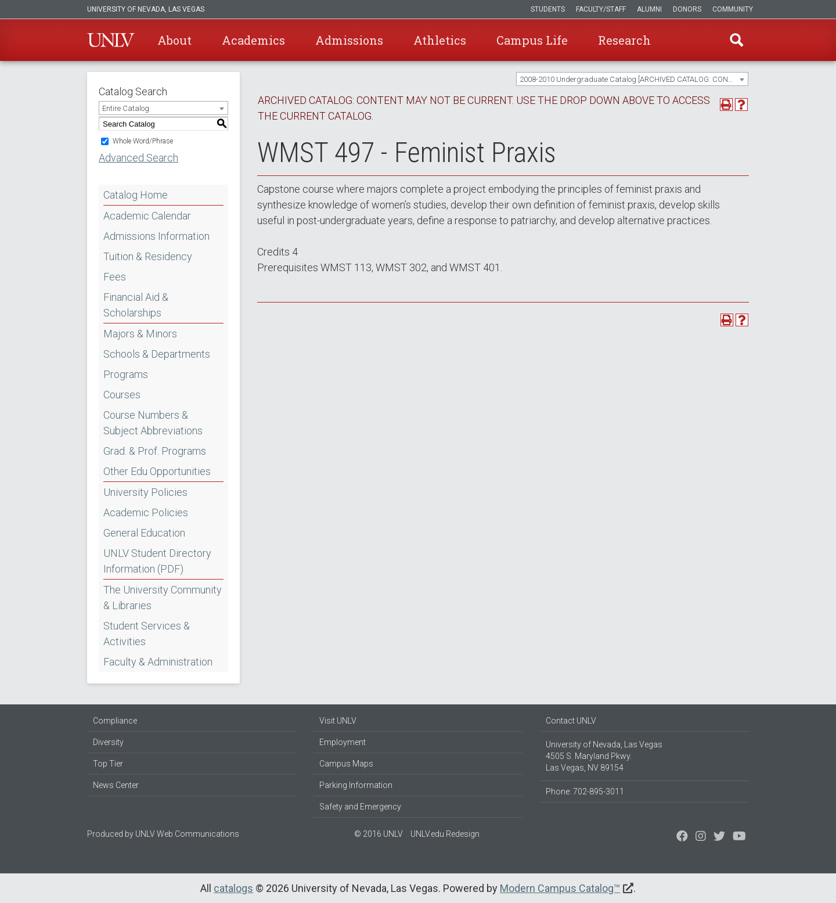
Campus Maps (346, 763)
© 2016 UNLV (378, 834)
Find (737, 40)
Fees (114, 277)
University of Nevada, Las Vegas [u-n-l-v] (145, 9)
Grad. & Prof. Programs (154, 451)
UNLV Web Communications (187, 834)
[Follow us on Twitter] (701, 837)
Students (548, 9)
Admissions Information (156, 236)
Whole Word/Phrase (143, 141)
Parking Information (355, 785)
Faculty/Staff (601, 9)
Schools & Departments (156, 354)
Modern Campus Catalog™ (560, 888)
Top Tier (108, 763)
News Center (116, 785)
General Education (144, 533)
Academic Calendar (147, 216)
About (174, 40)
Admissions (349, 40)
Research (624, 40)
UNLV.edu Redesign (445, 834)
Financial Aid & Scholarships (135, 305)
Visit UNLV (337, 720)
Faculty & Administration (157, 662)
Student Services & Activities (146, 633)
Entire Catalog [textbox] (125, 108)
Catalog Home (135, 195)
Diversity (108, 742)
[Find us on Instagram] (719, 837)
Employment (342, 742)
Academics (253, 40)
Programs (125, 374)
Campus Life (532, 40)
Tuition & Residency (147, 256)
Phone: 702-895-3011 (585, 791)
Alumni (649, 9)
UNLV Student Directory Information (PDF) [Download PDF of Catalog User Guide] (157, 561)
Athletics (439, 40)
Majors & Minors (140, 334)
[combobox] (632, 79)
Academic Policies (145, 512)
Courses (121, 394)
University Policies (145, 492)
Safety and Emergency (360, 806)
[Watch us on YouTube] (739, 837)
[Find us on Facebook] (682, 837)
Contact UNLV (571, 720)
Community (732, 9)
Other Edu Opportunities (157, 471)
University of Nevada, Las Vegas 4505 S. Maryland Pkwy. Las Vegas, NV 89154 (604, 756)
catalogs (233, 888)
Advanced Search (138, 158)
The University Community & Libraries (162, 597)
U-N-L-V (110, 40)
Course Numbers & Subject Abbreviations (153, 423)
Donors (687, 9)
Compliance (115, 720)
